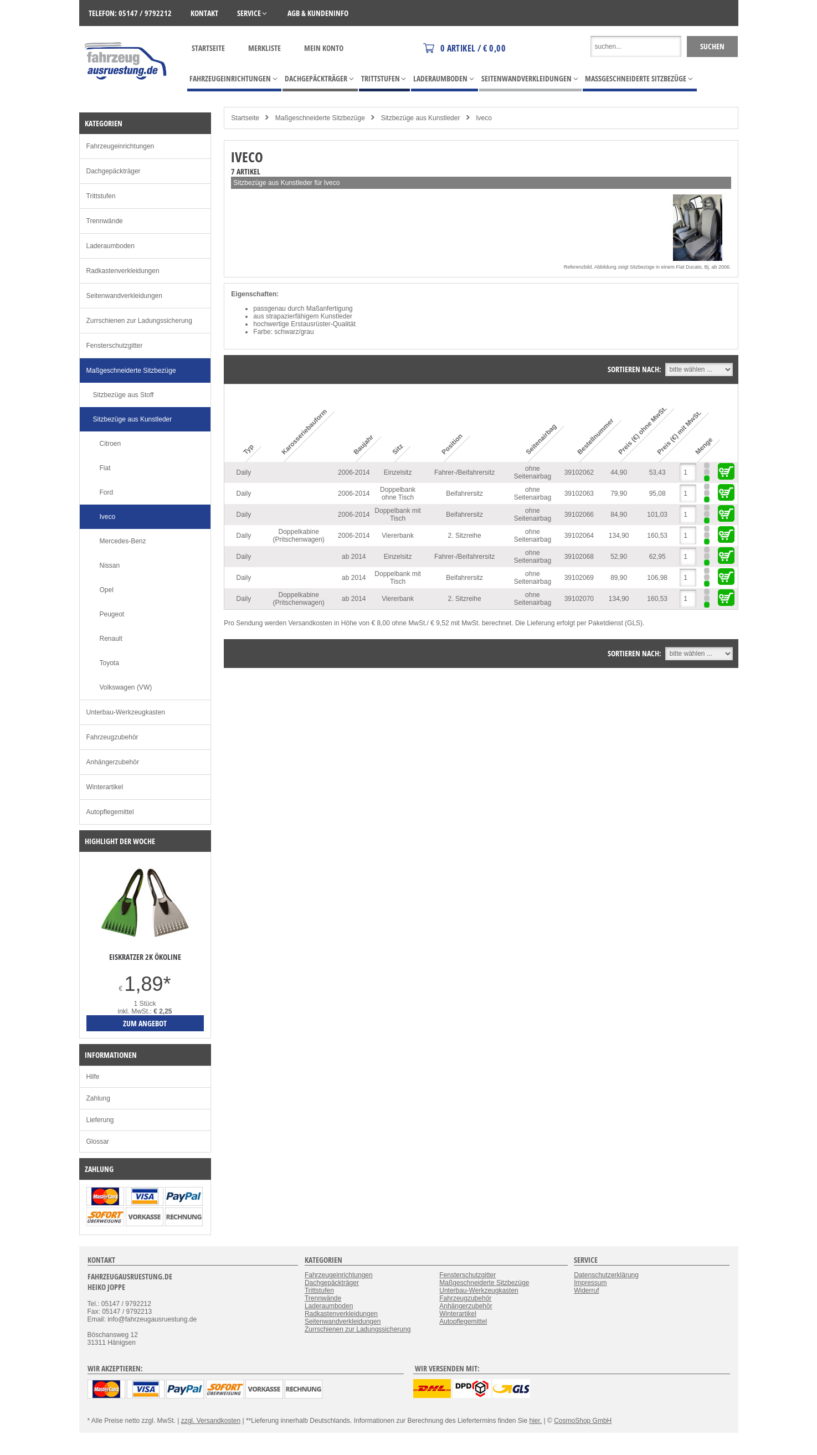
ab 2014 (354, 557)
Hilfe (93, 1077)
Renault (111, 638)
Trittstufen (101, 196)
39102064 (579, 535)
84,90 (618, 514)
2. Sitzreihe (464, 535)
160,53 (657, 535)
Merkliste (264, 48)
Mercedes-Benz (123, 541)
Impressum (590, 1283)
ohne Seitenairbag (532, 472)
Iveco (484, 118)
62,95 (657, 557)
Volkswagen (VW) (126, 687)
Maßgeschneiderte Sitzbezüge (320, 118)
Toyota (109, 663)
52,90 (618, 557)
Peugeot (112, 614)
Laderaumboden (110, 246)
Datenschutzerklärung (606, 1275)
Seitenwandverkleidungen (124, 296)
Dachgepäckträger (113, 171)
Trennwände (104, 221)
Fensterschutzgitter (114, 345)
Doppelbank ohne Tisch (397, 493)
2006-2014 (353, 472)
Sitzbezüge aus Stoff (123, 395)
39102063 (579, 493)
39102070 (579, 599)
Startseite (208, 48)
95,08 (657, 493)
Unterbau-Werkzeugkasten (126, 712)
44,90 (618, 472)
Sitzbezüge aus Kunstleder (420, 118)
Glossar (97, 1141)
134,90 (619, 535)
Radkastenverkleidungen (123, 271)
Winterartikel (105, 787)
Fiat (105, 468)
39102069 (579, 578)
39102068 (579, 557)
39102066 (579, 514)
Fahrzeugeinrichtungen (120, 146)
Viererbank (398, 535)
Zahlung (98, 1098)
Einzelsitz (398, 472)
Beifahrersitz (464, 493)
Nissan (110, 565)
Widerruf (586, 1290)
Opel (107, 590)
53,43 (657, 472)
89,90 (618, 578)
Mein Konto (323, 48)
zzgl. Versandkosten (210, 1421)
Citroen (110, 444)
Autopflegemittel (110, 812)
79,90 (618, 493)
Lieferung (100, 1120)
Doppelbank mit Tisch (397, 514)
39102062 (579, 472)
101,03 (657, 514)
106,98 (657, 578)
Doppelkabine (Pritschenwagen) (298, 535)
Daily (243, 472)
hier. (536, 1421)
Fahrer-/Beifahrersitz (464, 472)
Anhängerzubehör (112, 762)
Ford (107, 492)
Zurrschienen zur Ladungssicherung (139, 321)
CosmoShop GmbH (583, 1421)
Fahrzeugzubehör (112, 737)
